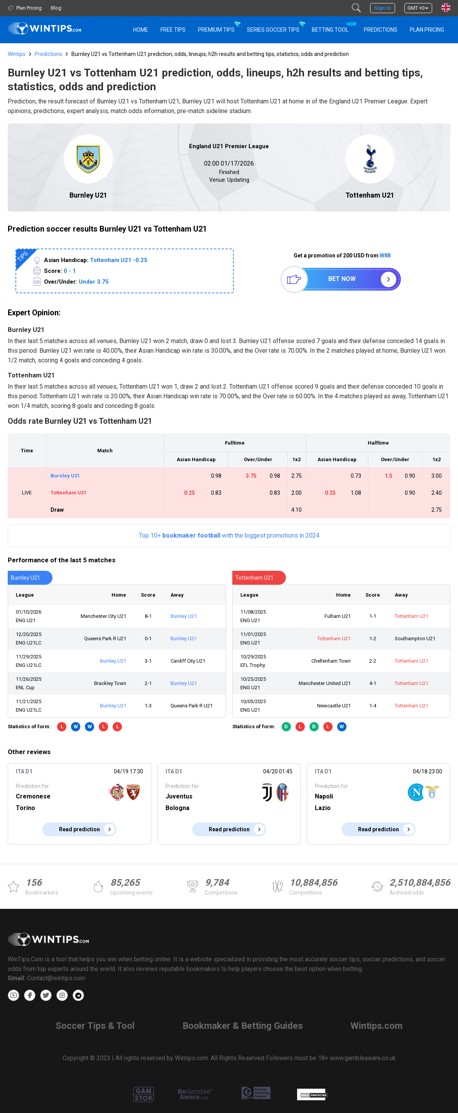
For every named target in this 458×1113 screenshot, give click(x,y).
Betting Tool (333, 26)
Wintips (16, 54)
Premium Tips (216, 30)
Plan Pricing (427, 30)
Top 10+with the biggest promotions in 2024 (229, 535)
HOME (140, 30)
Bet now (342, 278)
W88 (385, 255)
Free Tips (173, 30)
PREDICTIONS (380, 30)
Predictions (48, 54)
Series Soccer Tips (273, 30)
